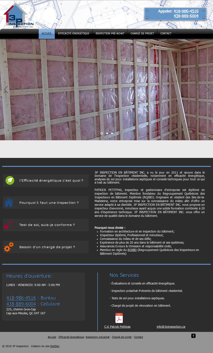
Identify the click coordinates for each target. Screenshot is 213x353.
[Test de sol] (112, 133)
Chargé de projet (121, 337)
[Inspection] (107, 133)
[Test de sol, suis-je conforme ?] (48, 225)
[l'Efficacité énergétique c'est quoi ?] (51, 180)
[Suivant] (207, 90)
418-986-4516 (186, 11)
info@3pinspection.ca (171, 326)
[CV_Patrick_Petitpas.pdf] (119, 318)
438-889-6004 (186, 16)
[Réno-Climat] (101, 133)
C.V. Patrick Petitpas (117, 326)
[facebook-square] (193, 336)
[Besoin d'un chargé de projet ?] (50, 247)
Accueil (52, 337)
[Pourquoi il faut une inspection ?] (49, 202)
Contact (138, 337)
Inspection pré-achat (98, 337)
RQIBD (132, 250)
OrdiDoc (55, 346)
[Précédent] (6, 90)
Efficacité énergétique (71, 337)
